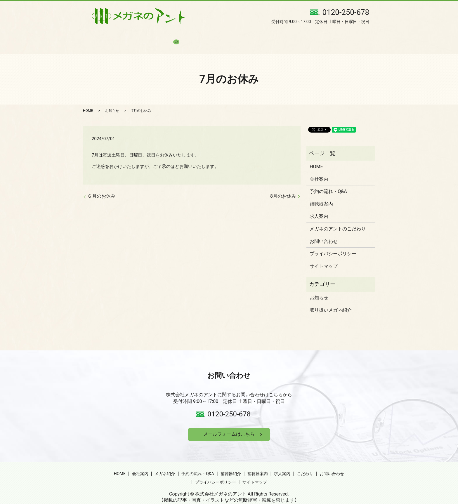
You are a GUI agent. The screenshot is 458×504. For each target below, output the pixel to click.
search (360, 35)
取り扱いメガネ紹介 (331, 300)
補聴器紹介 (221, 35)
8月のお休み (283, 186)
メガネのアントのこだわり (338, 218)
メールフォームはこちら (229, 425)
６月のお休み (101, 186)
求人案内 (279, 35)
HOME (99, 35)
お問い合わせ (334, 35)
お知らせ (112, 100)
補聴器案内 (251, 35)
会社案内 (122, 35)
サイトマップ (324, 256)
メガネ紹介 (150, 35)
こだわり (305, 35)
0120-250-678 (229, 404)
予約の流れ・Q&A (185, 35)
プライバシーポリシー (333, 243)
